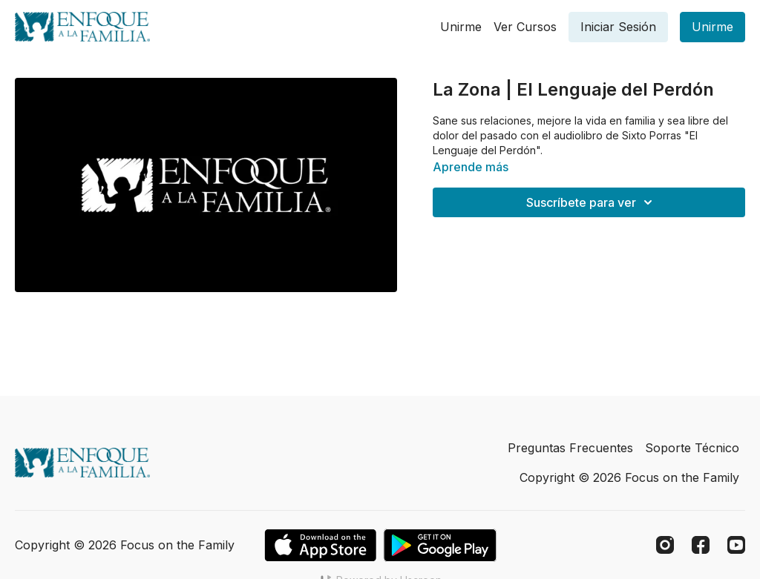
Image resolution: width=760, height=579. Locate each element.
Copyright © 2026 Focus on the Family (629, 477)
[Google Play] (440, 545)
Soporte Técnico (692, 447)
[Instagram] (665, 545)
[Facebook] (701, 545)
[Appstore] (320, 545)
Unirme (461, 26)
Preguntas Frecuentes (570, 447)
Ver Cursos (525, 26)
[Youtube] (736, 545)
